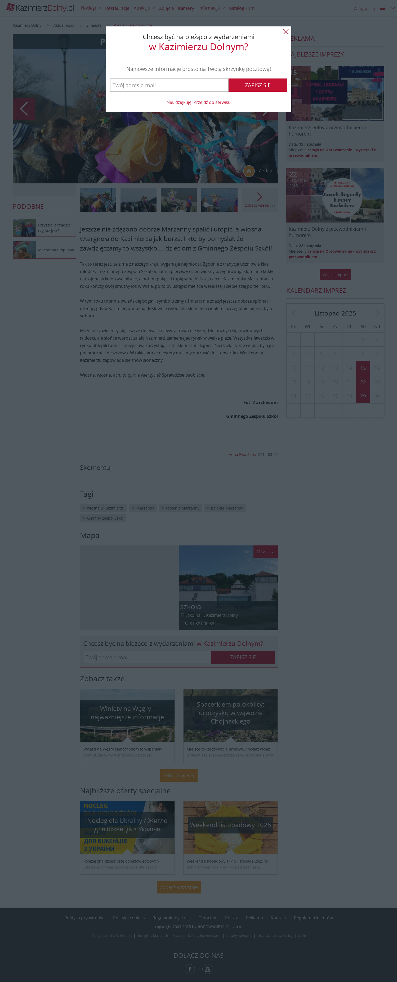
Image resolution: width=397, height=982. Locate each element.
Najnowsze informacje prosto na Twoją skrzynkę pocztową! (198, 69)
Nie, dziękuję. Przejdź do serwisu (199, 102)
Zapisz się (258, 85)
